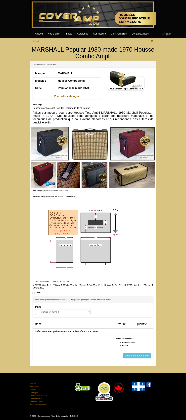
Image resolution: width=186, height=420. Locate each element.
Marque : (40, 73)
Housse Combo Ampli (72, 80)
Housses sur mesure (38, 396)
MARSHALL (65, 73)
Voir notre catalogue (67, 96)
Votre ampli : (38, 105)
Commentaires (119, 33)
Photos (68, 33)
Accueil (39, 33)
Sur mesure (99, 33)
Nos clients (54, 33)
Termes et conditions (38, 405)
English (167, 34)
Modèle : (40, 80)
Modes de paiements (125, 339)
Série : (39, 88)
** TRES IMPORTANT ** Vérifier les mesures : (52, 281)
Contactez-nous (140, 33)
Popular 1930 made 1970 (73, 88)
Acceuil (36, 41)
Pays (38, 306)
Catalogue (82, 33)
